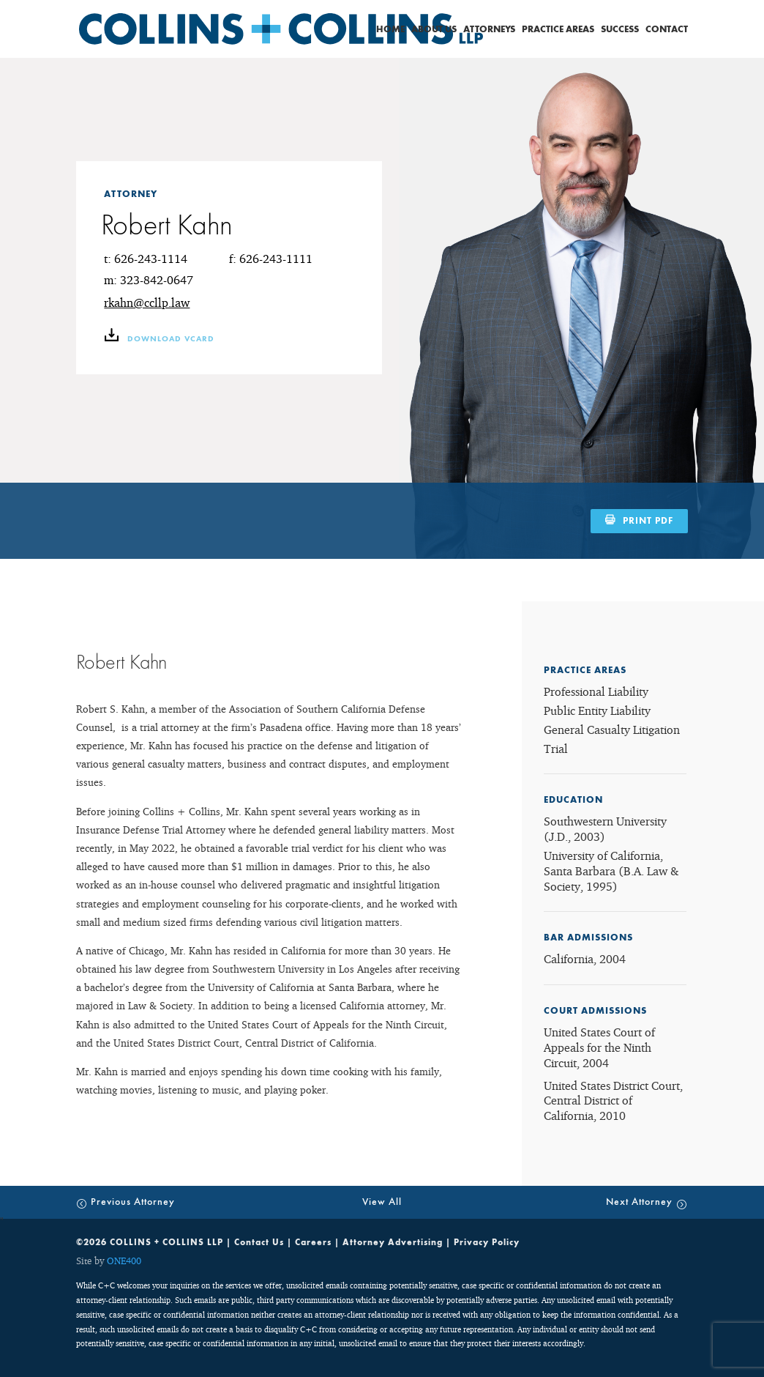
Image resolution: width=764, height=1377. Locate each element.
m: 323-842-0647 (148, 279)
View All (382, 1202)
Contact (666, 29)
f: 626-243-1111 (270, 258)
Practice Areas (558, 29)
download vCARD (159, 339)
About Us (434, 29)
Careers (313, 1242)
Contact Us (259, 1242)
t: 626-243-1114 (145, 258)
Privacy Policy (487, 1242)
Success (620, 29)
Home (390, 29)
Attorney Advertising (392, 1242)
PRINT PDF (648, 521)
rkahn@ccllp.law (147, 302)
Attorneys (489, 29)
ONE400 (124, 1260)
